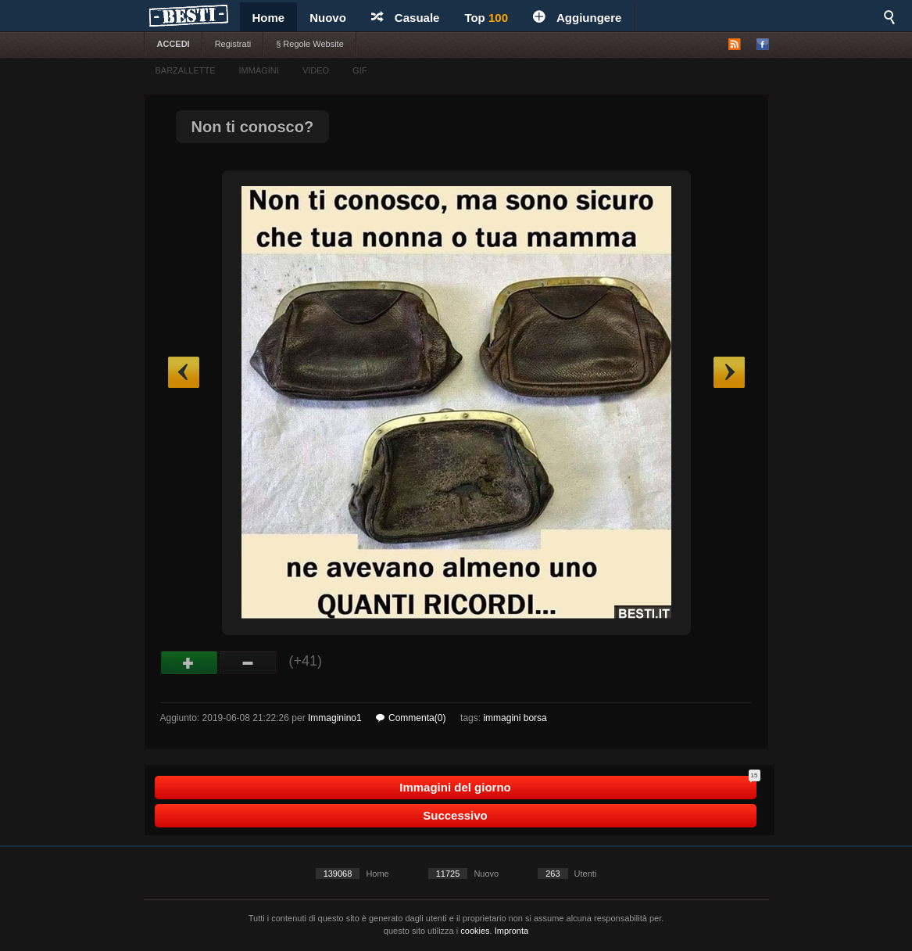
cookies (474, 930)
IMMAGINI (259, 70)
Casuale (405, 17)
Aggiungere (577, 17)
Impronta (511, 930)
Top (486, 17)
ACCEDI (173, 43)
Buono (189, 663)
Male (248, 663)
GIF (359, 70)
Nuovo (327, 17)
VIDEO (315, 70)
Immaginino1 (335, 717)
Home (268, 17)
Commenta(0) (410, 717)
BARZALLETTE (186, 70)
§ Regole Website (310, 43)
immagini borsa (514, 717)
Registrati (233, 43)
